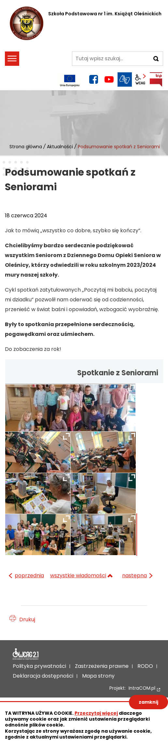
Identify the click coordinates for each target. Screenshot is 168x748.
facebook (93, 79)
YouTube (109, 79)
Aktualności (60, 146)
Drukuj (27, 619)
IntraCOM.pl (142, 688)
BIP (156, 79)
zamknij (148, 702)
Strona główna (25, 146)
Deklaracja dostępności (25, 654)
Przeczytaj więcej (96, 713)
